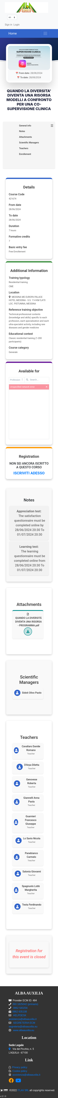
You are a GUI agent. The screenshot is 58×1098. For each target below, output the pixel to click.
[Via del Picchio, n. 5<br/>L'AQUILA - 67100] (10, 1049)
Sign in (8, 24)
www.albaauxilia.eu (23, 1030)
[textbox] (37, 379)
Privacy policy (19, 1067)
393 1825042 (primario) (25, 1004)
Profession (16, 379)
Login (16, 24)
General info (25, 125)
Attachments (25, 137)
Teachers (23, 148)
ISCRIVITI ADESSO (29, 473)
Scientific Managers (29, 142)
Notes (22, 131)
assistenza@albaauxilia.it (26, 1074)
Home (12, 33)
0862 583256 (20, 1008)
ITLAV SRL (23, 1090)
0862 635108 (19, 1011)
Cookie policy (19, 1071)
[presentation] (29, 414)
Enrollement (25, 154)
